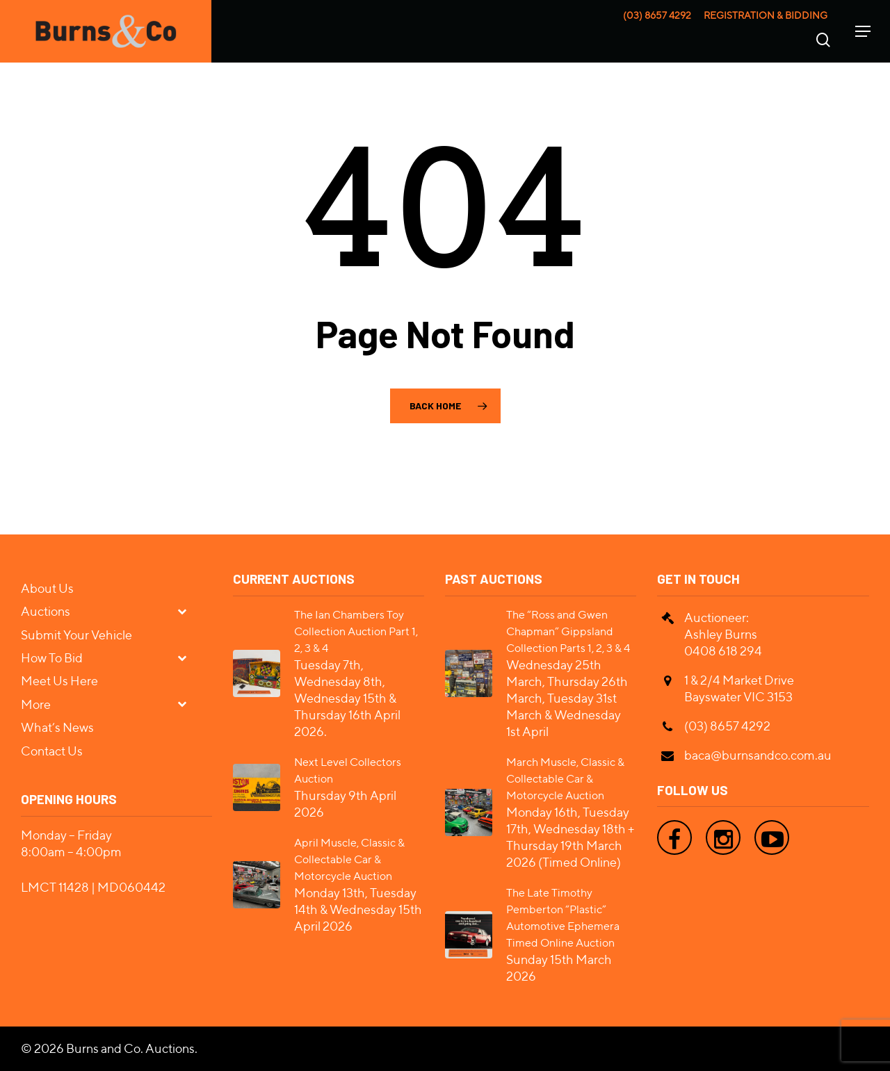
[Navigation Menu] (863, 31)
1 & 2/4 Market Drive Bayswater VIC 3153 (739, 688)
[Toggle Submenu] (187, 610)
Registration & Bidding (765, 15)
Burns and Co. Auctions (130, 1048)
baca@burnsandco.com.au (758, 755)
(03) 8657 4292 (657, 15)
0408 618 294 (723, 651)
